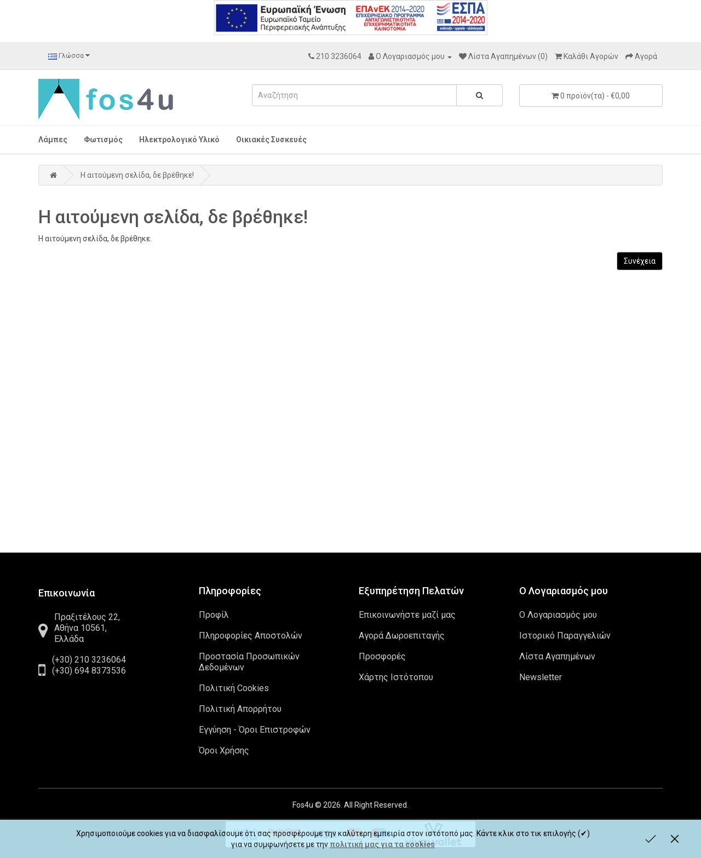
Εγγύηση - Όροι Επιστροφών (255, 729)
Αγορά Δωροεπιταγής (402, 635)
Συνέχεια (640, 261)
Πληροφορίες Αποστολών (250, 635)
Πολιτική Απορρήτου (240, 709)
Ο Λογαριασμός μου (558, 615)
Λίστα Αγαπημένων (557, 656)
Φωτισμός (103, 139)
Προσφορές (382, 656)
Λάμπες (52, 139)
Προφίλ (214, 615)
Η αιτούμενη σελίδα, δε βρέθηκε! (137, 175)
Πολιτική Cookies (234, 688)
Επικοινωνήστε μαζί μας (407, 615)
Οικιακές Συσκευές (271, 139)
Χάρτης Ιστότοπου (396, 677)
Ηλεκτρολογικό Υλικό (179, 139)
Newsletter (540, 677)
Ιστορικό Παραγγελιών (565, 635)
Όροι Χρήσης (224, 750)
